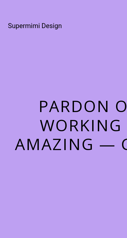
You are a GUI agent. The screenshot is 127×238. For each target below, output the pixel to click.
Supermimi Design (35, 26)
